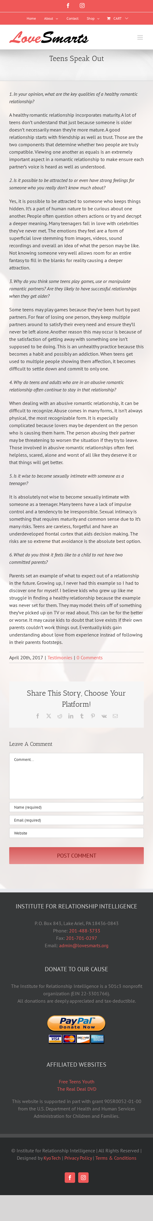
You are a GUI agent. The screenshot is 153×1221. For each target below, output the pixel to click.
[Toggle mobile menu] (140, 37)
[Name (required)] (76, 807)
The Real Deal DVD (76, 1089)
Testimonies (60, 657)
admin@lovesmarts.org (84, 945)
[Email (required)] (76, 820)
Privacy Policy (78, 1158)
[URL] (76, 833)
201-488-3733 (84, 931)
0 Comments (90, 657)
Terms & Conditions (115, 1158)
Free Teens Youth (76, 1081)
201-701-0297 (81, 938)
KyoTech (52, 1158)
